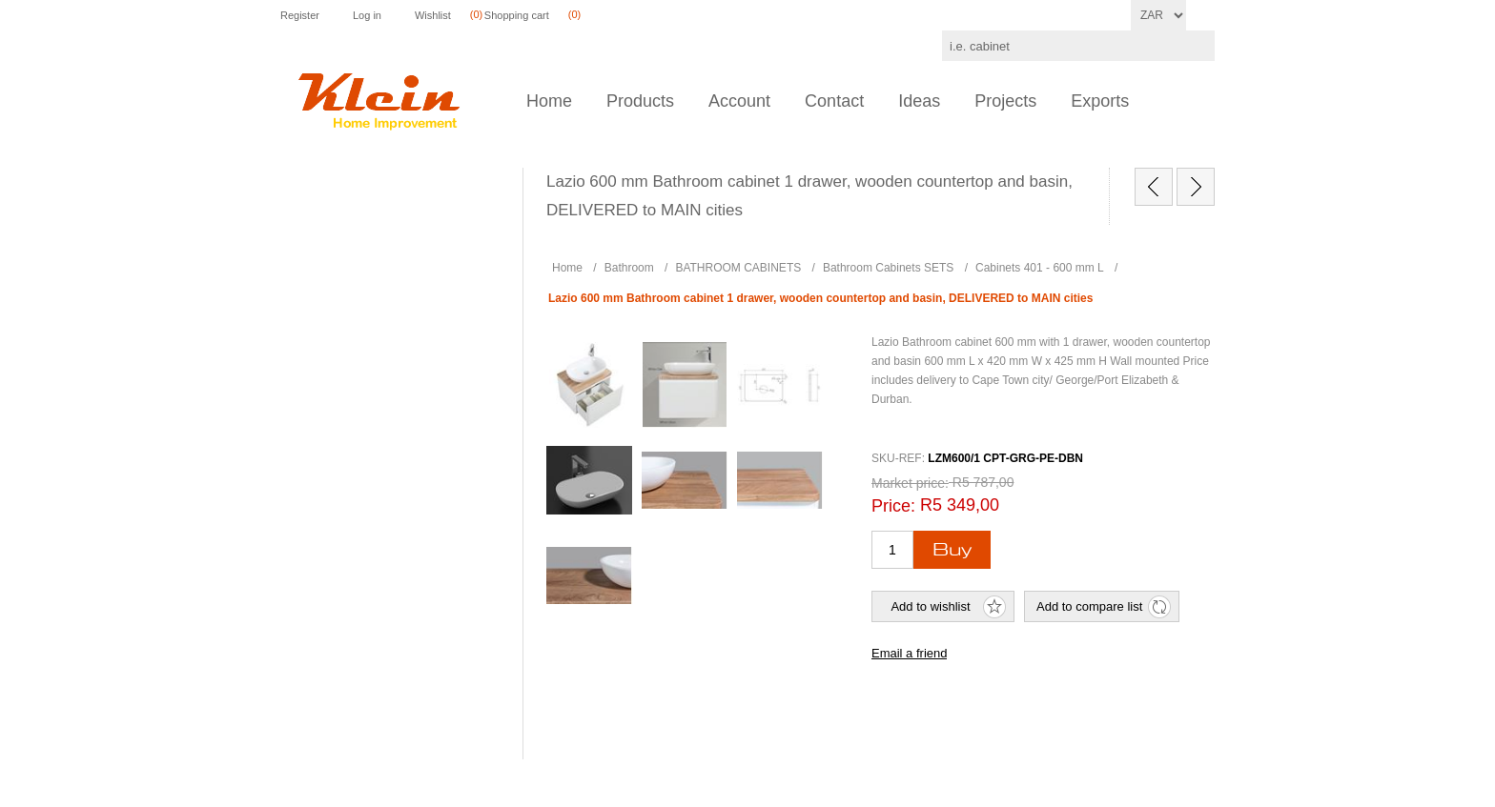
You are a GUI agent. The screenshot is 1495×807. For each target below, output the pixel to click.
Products (640, 101)
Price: (893, 505)
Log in (367, 15)
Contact (834, 101)
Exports (1100, 101)
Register (299, 15)
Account (739, 101)
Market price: (910, 483)
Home (549, 101)
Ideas (919, 101)
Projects (1005, 101)
